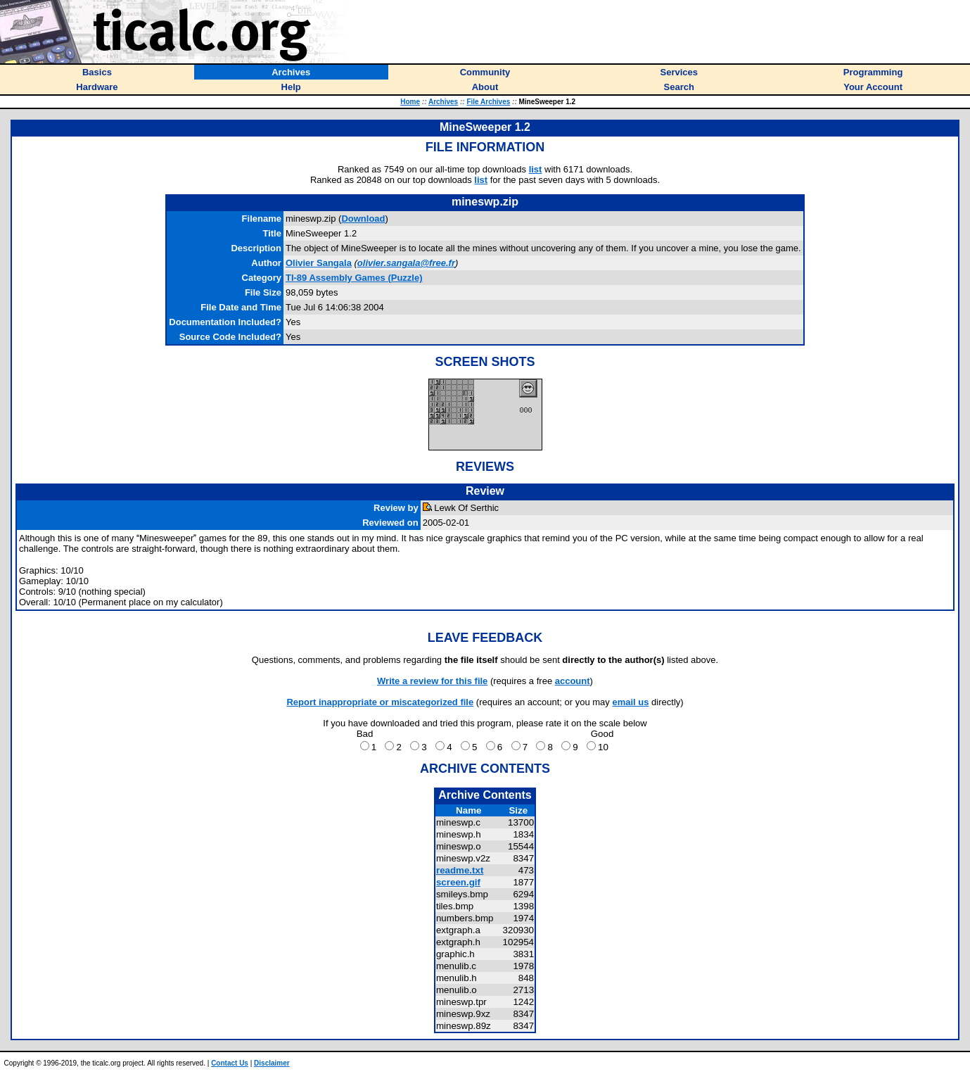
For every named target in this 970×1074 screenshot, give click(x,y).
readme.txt (459, 870)
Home (410, 102)
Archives (443, 102)
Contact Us (229, 1063)
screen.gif (458, 882)
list (535, 169)
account (572, 681)
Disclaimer (272, 1063)
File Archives (488, 102)
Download (363, 218)
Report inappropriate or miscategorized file (379, 702)
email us (630, 702)
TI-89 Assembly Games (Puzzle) (354, 277)
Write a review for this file (432, 681)
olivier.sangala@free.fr (406, 263)
